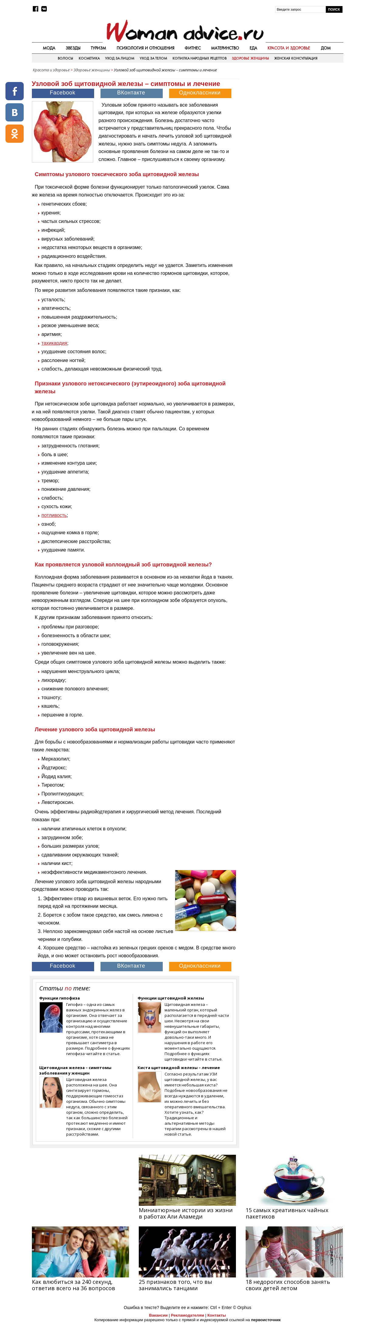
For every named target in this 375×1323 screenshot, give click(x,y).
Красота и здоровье (289, 48)
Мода (49, 48)
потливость (54, 515)
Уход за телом (153, 58)
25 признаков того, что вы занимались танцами (175, 1285)
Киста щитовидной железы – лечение (179, 1067)
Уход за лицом (120, 58)
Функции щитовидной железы (171, 998)
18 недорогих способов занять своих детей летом (288, 1285)
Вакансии (158, 1315)
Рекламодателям (187, 1315)
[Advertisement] (292, 118)
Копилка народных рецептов (199, 58)
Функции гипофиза (59, 998)
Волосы (65, 58)
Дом (326, 48)
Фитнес (193, 48)
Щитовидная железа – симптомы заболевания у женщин (75, 1070)
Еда (253, 48)
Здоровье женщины (250, 58)
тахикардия (54, 343)
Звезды (73, 48)
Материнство (225, 48)
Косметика (89, 58)
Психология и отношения (145, 48)
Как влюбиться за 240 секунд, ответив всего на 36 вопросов (73, 1285)
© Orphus (242, 1307)
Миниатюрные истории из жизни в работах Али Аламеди (186, 1213)
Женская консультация (295, 58)
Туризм (98, 48)
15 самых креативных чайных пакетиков (287, 1213)
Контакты (216, 1315)
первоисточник (266, 1320)
